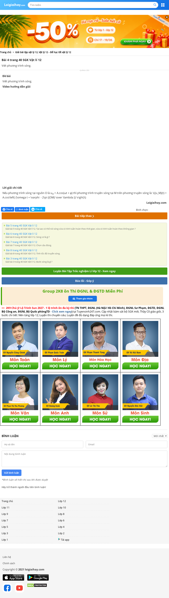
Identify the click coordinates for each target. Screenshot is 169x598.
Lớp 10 (62, 507)
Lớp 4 (61, 526)
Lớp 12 (62, 501)
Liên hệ (7, 557)
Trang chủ (7, 501)
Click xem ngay (62, 311)
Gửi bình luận (11, 473)
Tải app (63, 539)
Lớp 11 (6, 507)
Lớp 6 (61, 520)
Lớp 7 (5, 520)
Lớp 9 (5, 514)
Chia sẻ (8, 209)
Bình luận (22, 209)
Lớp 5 (5, 526)
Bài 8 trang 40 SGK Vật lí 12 (21, 250)
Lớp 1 (5, 539)
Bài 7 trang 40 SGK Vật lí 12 (21, 242)
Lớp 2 (61, 533)
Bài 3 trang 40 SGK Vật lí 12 (21, 258)
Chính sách (9, 563)
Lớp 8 (61, 514)
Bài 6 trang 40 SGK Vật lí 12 (21, 233)
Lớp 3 (5, 533)
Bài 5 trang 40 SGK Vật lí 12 (21, 225)
